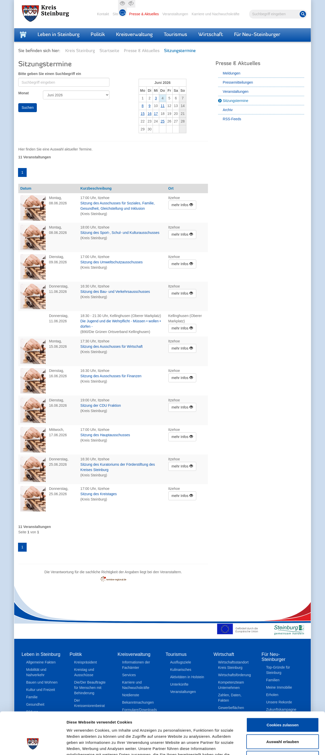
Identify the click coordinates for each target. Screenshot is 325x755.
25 (163, 121)
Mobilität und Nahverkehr (36, 672)
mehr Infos (182, 205)
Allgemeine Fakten (41, 662)
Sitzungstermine (235, 101)
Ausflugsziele (180, 662)
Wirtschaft (210, 34)
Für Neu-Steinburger (257, 34)
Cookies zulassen (283, 688)
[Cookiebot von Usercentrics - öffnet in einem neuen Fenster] (33, 745)
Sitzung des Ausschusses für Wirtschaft (111, 346)
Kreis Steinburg (80, 51)
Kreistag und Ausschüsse (84, 672)
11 (163, 106)
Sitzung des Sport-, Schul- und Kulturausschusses (119, 233)
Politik (98, 34)
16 (150, 114)
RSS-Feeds (232, 119)
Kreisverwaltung (134, 34)
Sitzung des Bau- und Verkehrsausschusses (115, 292)
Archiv (228, 110)
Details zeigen (270, 745)
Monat (23, 93)
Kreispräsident (85, 662)
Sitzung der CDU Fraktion (100, 405)
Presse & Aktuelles (144, 14)
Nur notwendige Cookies (282, 721)
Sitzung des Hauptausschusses (105, 435)
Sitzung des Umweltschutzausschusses (111, 262)
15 (143, 114)
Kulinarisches (180, 670)
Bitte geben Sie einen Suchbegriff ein (49, 74)
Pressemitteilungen (238, 82)
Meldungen (231, 73)
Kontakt (103, 14)
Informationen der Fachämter (136, 665)
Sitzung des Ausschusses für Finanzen (110, 376)
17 (156, 114)
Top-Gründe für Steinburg (278, 670)
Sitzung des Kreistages (98, 494)
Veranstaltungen (175, 14)
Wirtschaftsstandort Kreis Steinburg (233, 665)
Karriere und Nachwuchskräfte (215, 14)
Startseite (109, 51)
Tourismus (175, 34)
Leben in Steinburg (58, 34)
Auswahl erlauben (282, 705)
